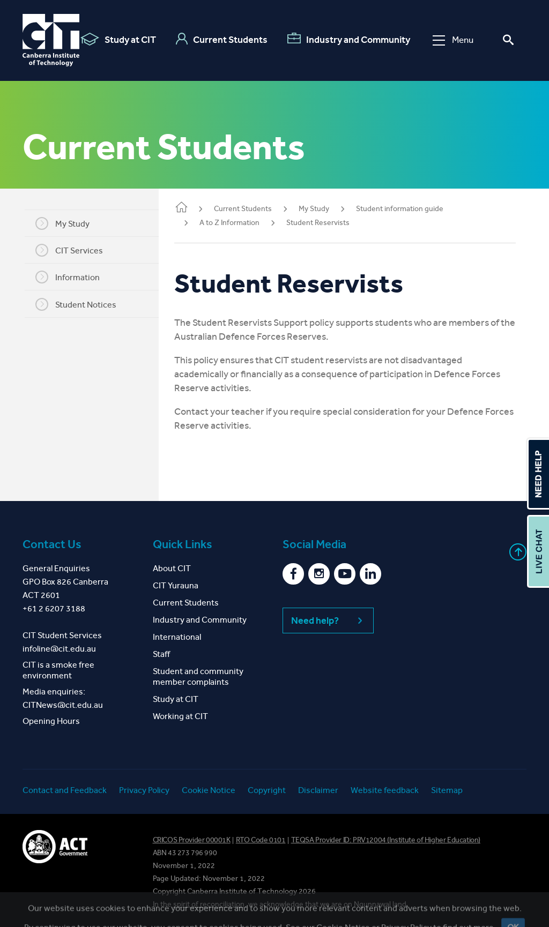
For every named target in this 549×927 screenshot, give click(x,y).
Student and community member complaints (198, 676)
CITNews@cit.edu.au (63, 705)
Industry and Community (348, 39)
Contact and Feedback (65, 790)
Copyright (267, 790)
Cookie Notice (208, 790)
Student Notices (81, 304)
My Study (68, 223)
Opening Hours (51, 721)
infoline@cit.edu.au (59, 649)
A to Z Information (241, 222)
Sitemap (447, 790)
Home (193, 208)
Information (73, 277)
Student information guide (411, 208)
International (177, 637)
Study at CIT (118, 39)
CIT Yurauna (175, 585)
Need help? (328, 620)
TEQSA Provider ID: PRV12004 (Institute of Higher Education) (385, 839)
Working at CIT (180, 716)
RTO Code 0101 (261, 839)
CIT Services (75, 250)
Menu (453, 40)
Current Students (222, 39)
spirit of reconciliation (208, 904)
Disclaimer (318, 790)
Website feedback (385, 790)
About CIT (172, 568)
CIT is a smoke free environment (58, 670)
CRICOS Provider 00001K (192, 839)
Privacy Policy (144, 790)
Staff (161, 654)
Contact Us (52, 544)
